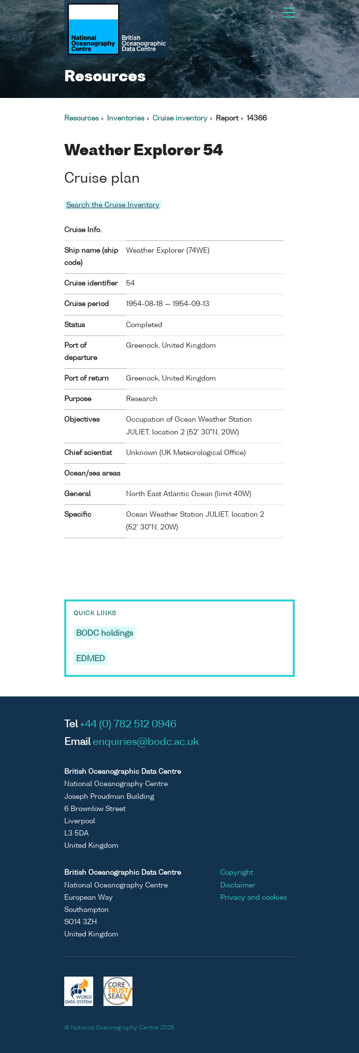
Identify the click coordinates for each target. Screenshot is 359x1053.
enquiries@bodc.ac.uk (146, 742)
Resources (81, 118)
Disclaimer (238, 885)
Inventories (125, 118)
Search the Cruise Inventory (112, 205)
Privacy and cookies (253, 897)
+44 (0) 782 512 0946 (128, 725)
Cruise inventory (180, 118)
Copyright (236, 872)
